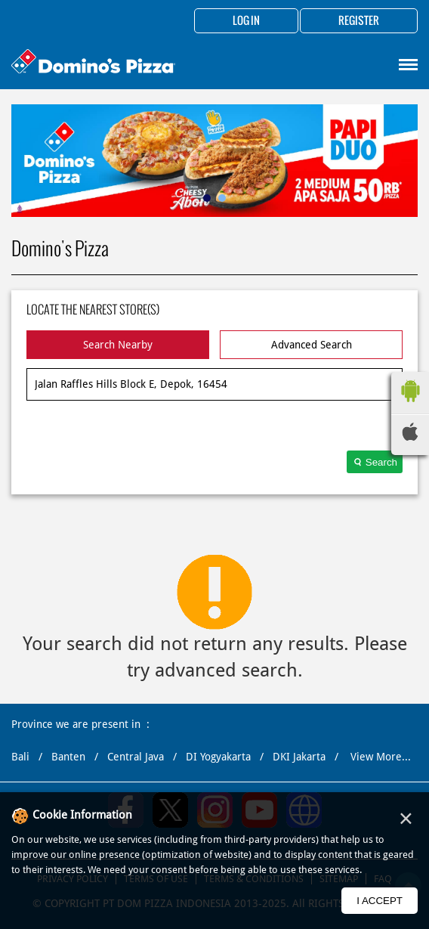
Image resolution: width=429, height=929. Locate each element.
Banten (68, 757)
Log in (246, 21)
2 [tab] (222, 198)
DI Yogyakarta (218, 757)
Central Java (135, 757)
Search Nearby (118, 345)
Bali (20, 757)
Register (358, 21)
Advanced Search (311, 345)
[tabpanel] (214, 160)
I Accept (379, 900)
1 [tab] (207, 198)
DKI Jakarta (299, 757)
